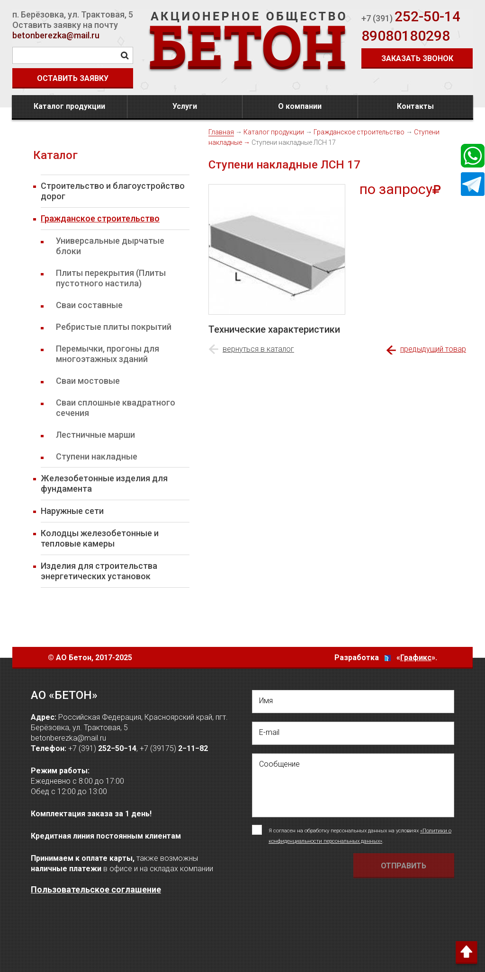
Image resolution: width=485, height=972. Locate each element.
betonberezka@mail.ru (55, 35)
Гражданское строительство (359, 132)
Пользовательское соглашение (96, 889)
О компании (300, 106)
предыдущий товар (433, 349)
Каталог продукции (69, 106)
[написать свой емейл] (353, 733)
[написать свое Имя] (353, 701)
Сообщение (279, 764)
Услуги (184, 106)
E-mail (269, 732)
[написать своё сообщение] (353, 785)
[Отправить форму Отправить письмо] (404, 865)
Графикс (415, 657)
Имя (266, 700)
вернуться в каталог (258, 349)
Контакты (415, 106)
